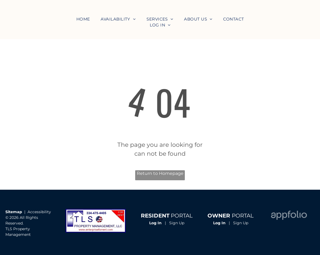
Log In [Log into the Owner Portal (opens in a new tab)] (219, 222)
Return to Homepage (160, 173)
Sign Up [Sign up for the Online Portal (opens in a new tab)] (176, 222)
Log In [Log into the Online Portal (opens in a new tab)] (155, 222)
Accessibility (39, 211)
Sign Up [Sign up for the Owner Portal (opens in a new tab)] (240, 222)
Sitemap (13, 211)
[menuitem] (83, 19)
